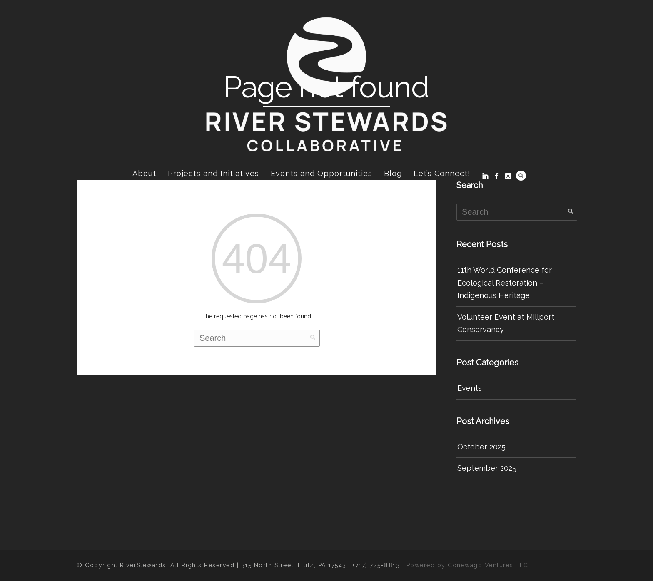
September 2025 (486, 468)
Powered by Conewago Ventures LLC (467, 565)
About (144, 173)
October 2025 (481, 446)
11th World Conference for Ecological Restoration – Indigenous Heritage (504, 283)
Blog (393, 173)
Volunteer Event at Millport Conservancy (505, 323)
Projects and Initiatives (213, 173)
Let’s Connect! (442, 173)
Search (521, 176)
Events (469, 388)
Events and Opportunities (321, 173)
